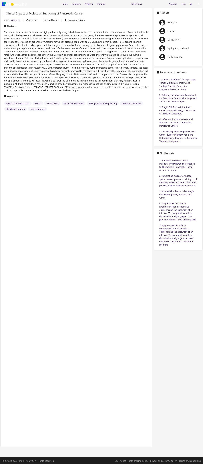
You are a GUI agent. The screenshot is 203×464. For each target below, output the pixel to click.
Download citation (75, 20)
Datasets (76, 3)
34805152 (15, 20)
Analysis (173, 3)
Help (183, 3)
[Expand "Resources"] (118, 4)
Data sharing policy (138, 460)
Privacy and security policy (163, 460)
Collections (136, 3)
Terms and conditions (190, 460)
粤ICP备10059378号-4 (13, 460)
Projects (89, 3)
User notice (120, 460)
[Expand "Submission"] (155, 4)
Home (65, 3)
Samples (101, 3)
